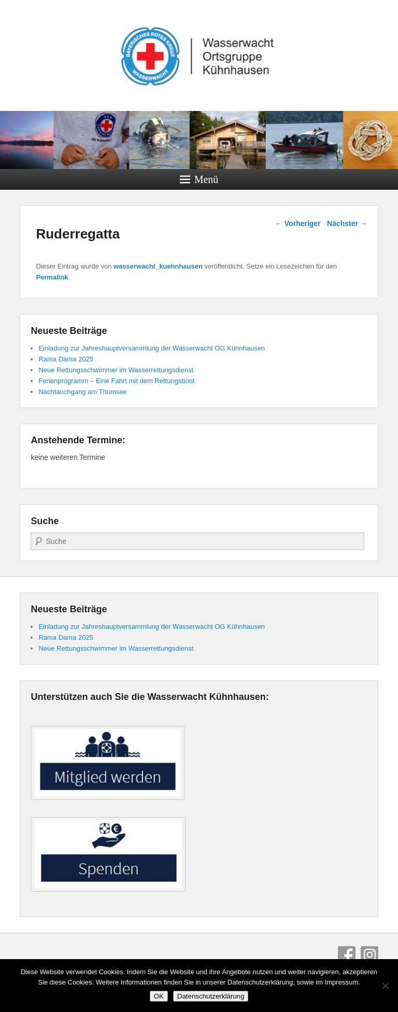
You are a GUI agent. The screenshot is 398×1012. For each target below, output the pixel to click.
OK (159, 996)
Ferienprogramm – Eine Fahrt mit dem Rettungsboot (116, 381)
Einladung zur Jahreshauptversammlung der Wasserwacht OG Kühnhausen (151, 348)
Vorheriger (298, 223)
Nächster (347, 223)
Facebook (347, 955)
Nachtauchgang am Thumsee (82, 392)
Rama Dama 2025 (65, 359)
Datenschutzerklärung (211, 996)
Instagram (369, 955)
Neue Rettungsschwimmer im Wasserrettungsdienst (115, 370)
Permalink (52, 277)
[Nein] (385, 985)
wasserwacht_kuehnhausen (158, 266)
